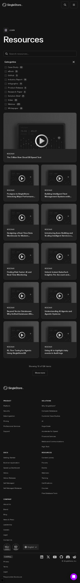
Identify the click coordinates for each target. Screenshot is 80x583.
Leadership (7, 525)
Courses (45, 488)
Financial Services (49, 436)
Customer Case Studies (51, 416)
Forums (45, 463)
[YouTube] (55, 557)
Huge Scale (46, 426)
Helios (5, 473)
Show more (40, 373)
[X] (48, 557)
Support (6, 431)
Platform (6, 406)
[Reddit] (74, 557)
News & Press (8, 519)
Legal (5, 535)
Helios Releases (9, 478)
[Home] (12, 4)
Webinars (45, 473)
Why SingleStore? (49, 406)
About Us (7, 504)
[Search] (65, 4)
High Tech (45, 446)
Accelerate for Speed (50, 431)
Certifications (47, 483)
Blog (5, 514)
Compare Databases (49, 411)
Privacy (6, 562)
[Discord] (68, 557)
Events (44, 468)
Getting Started (9, 458)
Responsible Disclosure (12, 577)
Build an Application (11, 463)
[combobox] (31, 547)
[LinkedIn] (42, 557)
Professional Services (11, 426)
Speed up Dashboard (11, 468)
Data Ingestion (9, 416)
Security (6, 411)
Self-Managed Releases (12, 488)
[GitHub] (61, 557)
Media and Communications (53, 441)
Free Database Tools (50, 493)
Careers (6, 530)
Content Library (48, 458)
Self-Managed (8, 483)
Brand (5, 509)
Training (45, 478)
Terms (5, 567)
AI (42, 421)
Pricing (6, 421)
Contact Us (7, 540)
